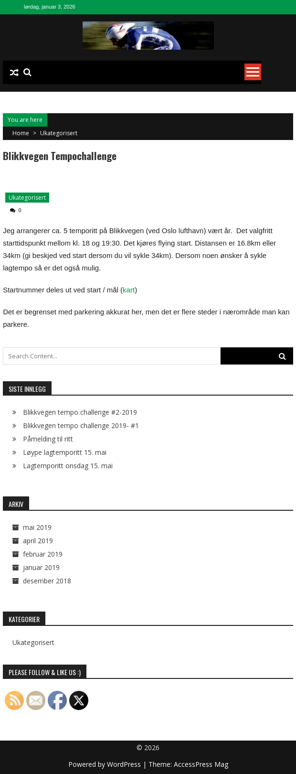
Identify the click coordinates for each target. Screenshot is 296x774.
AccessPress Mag (201, 764)
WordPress (125, 764)
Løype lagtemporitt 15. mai (64, 452)
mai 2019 (37, 527)
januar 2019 (41, 567)
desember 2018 (47, 580)
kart (129, 290)
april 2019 (38, 540)
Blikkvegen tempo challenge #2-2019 (80, 412)
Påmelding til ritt (48, 438)
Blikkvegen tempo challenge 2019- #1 (81, 425)
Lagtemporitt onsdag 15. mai (68, 465)
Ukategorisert (58, 133)
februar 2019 (43, 554)
